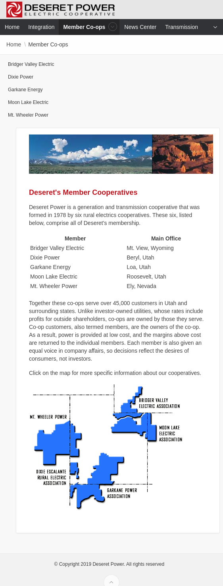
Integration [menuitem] (41, 27)
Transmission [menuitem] (181, 27)
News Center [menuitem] (140, 27)
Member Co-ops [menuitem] (85, 26)
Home (13, 44)
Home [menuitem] (12, 27)
